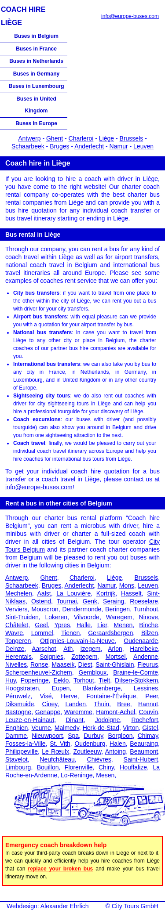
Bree (123, 704)
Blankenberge (102, 688)
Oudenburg (89, 743)
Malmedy (67, 727)
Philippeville (21, 751)
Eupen (61, 688)
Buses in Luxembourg (36, 86)
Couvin (148, 711)
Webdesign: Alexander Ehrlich (48, 906)
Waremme (78, 711)
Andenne (145, 656)
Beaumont (144, 751)
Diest (85, 664)
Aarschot (44, 648)
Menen (123, 624)
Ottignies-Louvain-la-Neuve (77, 640)
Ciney (50, 704)
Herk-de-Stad (101, 727)
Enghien (16, 727)
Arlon (115, 648)
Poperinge (35, 680)
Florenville (79, 767)
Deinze (15, 648)
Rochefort (144, 719)
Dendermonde (82, 609)
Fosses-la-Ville (25, 743)
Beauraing (144, 743)
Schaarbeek (27, 146)
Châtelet (16, 624)
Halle (84, 624)
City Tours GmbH (135, 906)
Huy (10, 680)
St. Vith (60, 743)
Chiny (106, 767)
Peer (151, 696)
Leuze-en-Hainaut (29, 719)
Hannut (148, 704)
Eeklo (61, 680)
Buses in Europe (36, 123)
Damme (16, 735)
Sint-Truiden (22, 617)
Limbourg (18, 767)
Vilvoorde (86, 617)
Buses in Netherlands (36, 61)
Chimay (148, 735)
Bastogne (18, 711)
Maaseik (62, 664)
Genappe (48, 711)
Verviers (16, 609)
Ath (68, 648)
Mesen (105, 775)
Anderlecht (89, 146)
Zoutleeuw (87, 751)
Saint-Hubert (141, 759)
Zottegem (84, 656)
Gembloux (93, 672)
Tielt (104, 680)
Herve (69, 696)
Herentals (18, 656)
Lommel (42, 632)
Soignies (51, 656)
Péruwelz (18, 696)
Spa (73, 735)
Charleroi (81, 138)
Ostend (41, 601)
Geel (41, 624)
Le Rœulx (55, 751)
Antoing (115, 751)
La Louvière (73, 593)
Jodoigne (107, 719)
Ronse (39, 664)
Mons (126, 585)
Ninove (148, 617)
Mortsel (116, 656)
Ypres (62, 624)
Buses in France (36, 49)
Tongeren (18, 640)
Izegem (91, 648)
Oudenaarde (141, 640)
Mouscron (44, 609)
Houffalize (133, 767)
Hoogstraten (22, 688)
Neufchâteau (57, 759)
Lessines (146, 688)
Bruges (59, 146)
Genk (90, 601)
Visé (45, 696)
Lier (102, 624)
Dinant (74, 719)
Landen (75, 704)
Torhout (83, 680)
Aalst (44, 593)
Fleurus (147, 664)
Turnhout (146, 609)
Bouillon (48, 767)
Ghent (54, 138)
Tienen (70, 632)
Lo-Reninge (76, 775)
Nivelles (16, 664)
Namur (119, 146)
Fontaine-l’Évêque (111, 696)
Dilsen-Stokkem (136, 680)
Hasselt (131, 593)
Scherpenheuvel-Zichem (38, 672)
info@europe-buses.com (130, 16)
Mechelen (18, 593)
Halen (118, 743)
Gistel (150, 727)
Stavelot (16, 759)
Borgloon (120, 735)
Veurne (41, 727)
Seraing (113, 601)
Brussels (131, 138)
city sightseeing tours (62, 404)
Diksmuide (19, 704)
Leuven (143, 146)
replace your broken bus (60, 869)
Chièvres (99, 759)
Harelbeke (144, 648)
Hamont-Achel (115, 711)
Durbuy (93, 735)
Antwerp (29, 138)
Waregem (119, 617)
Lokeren (56, 617)
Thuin (101, 704)
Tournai (67, 601)
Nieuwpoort (47, 735)
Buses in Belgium (36, 36)
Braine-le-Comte (135, 672)
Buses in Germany (36, 74)
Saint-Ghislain (114, 664)
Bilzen (149, 632)
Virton (131, 727)
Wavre (14, 632)
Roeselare (144, 601)
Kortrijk (106, 593)
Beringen (117, 609)
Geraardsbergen (110, 632)
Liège (106, 138)
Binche (148, 624)
